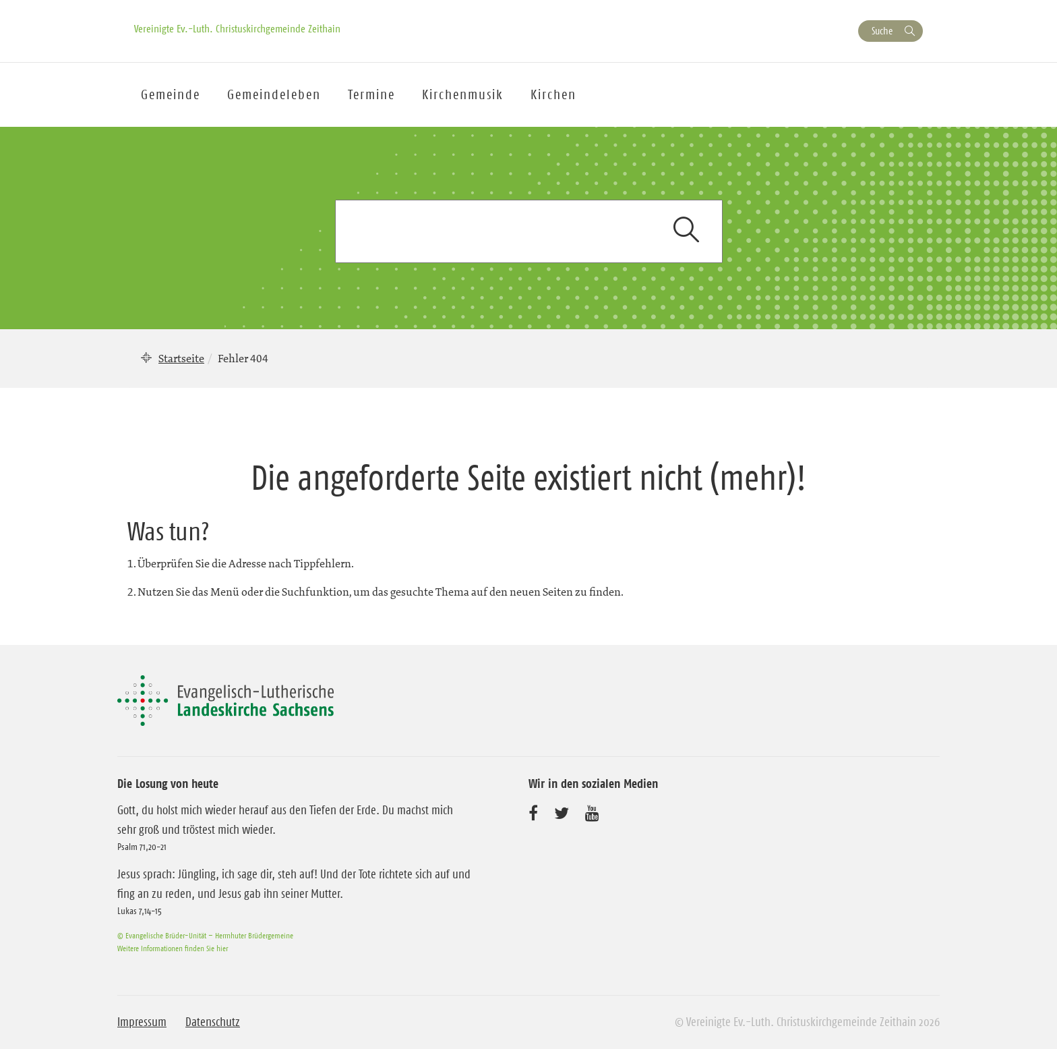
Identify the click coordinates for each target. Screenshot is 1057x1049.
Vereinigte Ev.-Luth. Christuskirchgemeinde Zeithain (237, 28)
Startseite (181, 358)
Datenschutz (212, 1022)
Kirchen (553, 94)
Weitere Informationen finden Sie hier (172, 948)
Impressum (142, 1022)
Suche (882, 30)
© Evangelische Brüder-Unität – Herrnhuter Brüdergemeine (205, 935)
